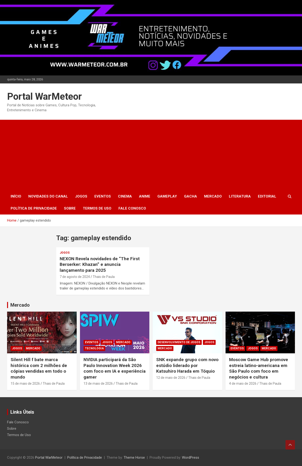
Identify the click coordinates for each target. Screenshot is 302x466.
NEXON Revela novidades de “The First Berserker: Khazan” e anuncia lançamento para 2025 (100, 264)
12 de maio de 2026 (170, 377)
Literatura (240, 196)
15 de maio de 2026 (25, 383)
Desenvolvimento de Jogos (179, 342)
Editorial (267, 196)
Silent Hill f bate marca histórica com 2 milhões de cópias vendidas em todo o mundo (39, 368)
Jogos (81, 196)
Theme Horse (134, 457)
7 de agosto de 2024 (75, 277)
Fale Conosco (132, 208)
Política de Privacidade (34, 208)
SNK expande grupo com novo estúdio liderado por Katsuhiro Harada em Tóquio (187, 365)
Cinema (125, 196)
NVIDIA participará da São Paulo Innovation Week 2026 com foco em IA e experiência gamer (115, 368)
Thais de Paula (104, 277)
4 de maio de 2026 (242, 383)
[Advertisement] (151, 155)
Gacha (190, 196)
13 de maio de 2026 (98, 383)
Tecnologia (94, 348)
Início (16, 196)
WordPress (190, 457)
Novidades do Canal (48, 196)
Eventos (102, 196)
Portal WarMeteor (44, 96)
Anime (144, 196)
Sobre (70, 208)
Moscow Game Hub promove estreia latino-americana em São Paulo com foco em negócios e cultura (258, 368)
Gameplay (167, 196)
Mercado (213, 196)
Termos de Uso (97, 208)
